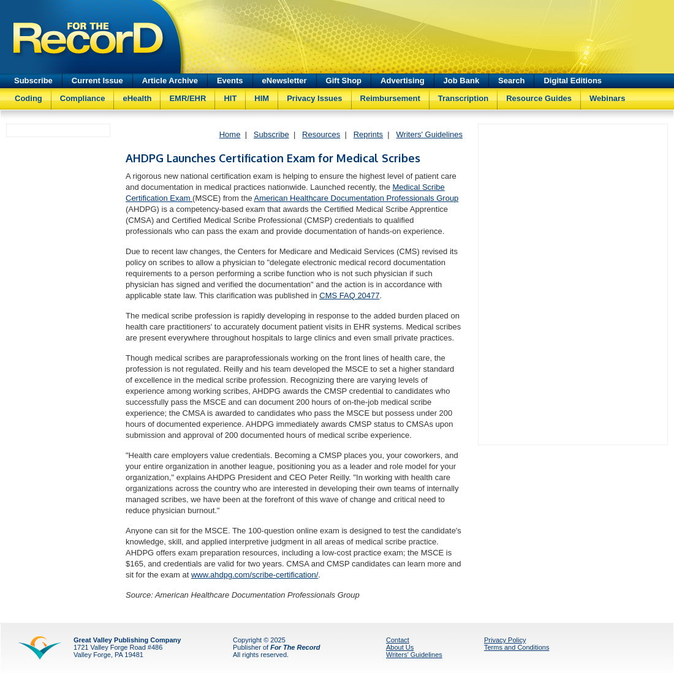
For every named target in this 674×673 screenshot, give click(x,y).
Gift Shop (344, 80)
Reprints (368, 134)
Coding (28, 98)
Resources (321, 134)
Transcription (463, 98)
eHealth (137, 98)
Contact (397, 640)
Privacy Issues (314, 98)
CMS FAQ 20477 (349, 295)
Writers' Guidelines (429, 134)
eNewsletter (284, 80)
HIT (230, 98)
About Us (400, 647)
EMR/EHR (187, 98)
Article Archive (170, 80)
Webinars (607, 98)
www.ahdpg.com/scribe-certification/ (254, 574)
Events (230, 80)
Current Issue (97, 80)
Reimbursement (390, 98)
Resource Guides (539, 98)
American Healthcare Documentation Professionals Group (356, 198)
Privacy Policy (505, 640)
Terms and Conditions (516, 647)
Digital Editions (572, 80)
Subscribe (33, 80)
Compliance (82, 98)
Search (511, 80)
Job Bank (462, 80)
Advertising (403, 80)
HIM (261, 98)
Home (230, 134)
